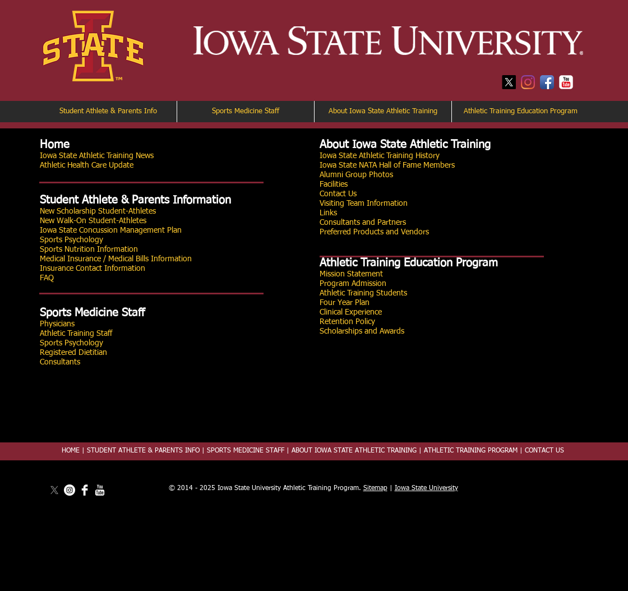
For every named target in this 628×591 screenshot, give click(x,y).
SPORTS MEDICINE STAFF (245, 450)
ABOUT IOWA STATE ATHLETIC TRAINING (353, 450)
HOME (71, 450)
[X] (509, 82)
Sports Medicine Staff (92, 312)
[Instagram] (528, 82)
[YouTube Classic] (566, 82)
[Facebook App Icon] (547, 82)
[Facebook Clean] (84, 490)
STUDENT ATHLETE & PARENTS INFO (143, 450)
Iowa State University (426, 488)
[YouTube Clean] (99, 490)
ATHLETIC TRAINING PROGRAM (471, 450)
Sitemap (375, 488)
